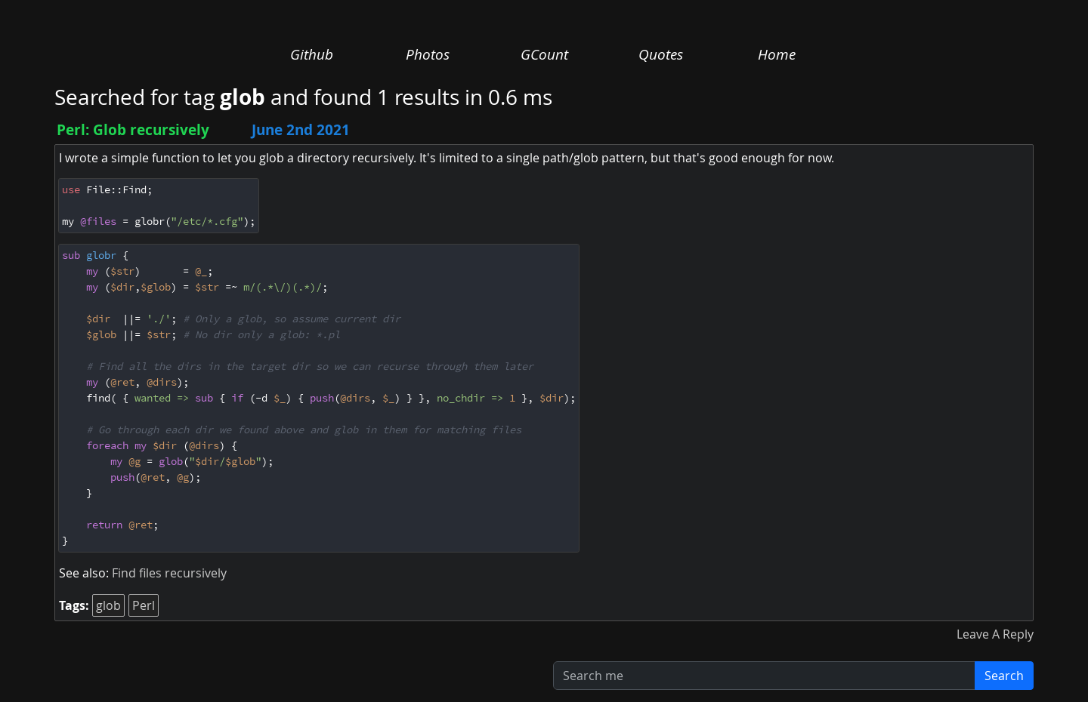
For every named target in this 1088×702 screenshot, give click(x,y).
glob (108, 605)
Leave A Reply (995, 634)
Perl (143, 605)
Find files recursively (169, 573)
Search (1004, 675)
